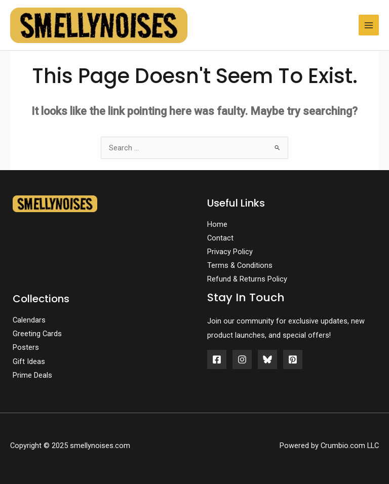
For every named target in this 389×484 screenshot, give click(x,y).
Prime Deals (32, 375)
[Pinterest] (292, 359)
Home (217, 224)
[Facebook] (216, 359)
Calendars (29, 320)
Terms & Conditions (240, 265)
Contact (220, 238)
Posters (26, 347)
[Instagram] (242, 359)
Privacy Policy (230, 251)
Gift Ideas (29, 361)
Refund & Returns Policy (247, 279)
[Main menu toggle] (369, 25)
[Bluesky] (267, 359)
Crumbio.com (343, 445)
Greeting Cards (37, 333)
